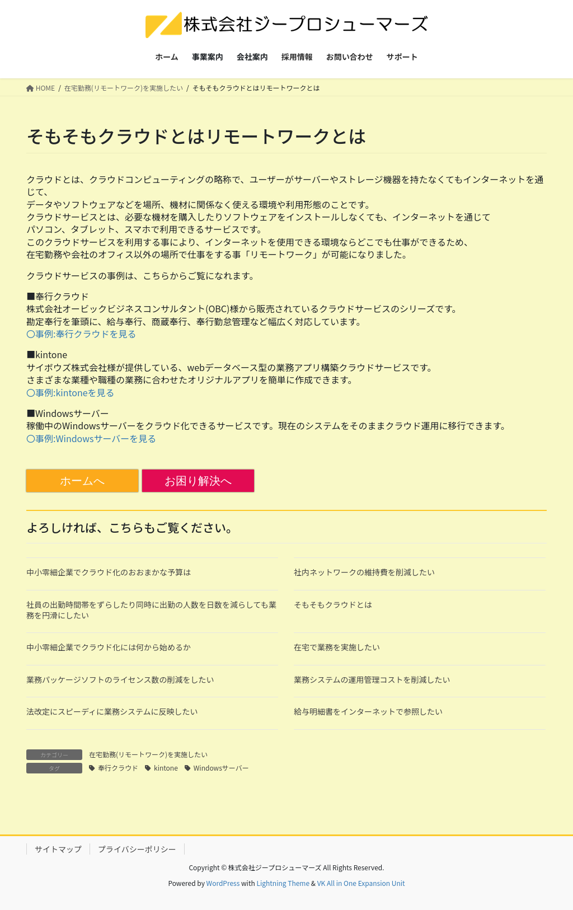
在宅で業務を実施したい (337, 647)
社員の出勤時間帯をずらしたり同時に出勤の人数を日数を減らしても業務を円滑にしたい (151, 610)
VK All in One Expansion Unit (361, 883)
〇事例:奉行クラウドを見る (81, 333)
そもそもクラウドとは (333, 604)
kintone (166, 767)
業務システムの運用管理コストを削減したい (372, 679)
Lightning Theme (282, 883)
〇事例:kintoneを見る (70, 392)
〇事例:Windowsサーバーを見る (91, 438)
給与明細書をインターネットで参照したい (368, 711)
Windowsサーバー (221, 767)
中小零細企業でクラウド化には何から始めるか (108, 647)
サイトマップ (58, 849)
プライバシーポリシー (137, 849)
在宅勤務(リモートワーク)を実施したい (148, 754)
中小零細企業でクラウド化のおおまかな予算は (108, 572)
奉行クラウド (118, 767)
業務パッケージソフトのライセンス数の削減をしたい (120, 679)
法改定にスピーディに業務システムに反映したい (112, 711)
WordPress (223, 883)
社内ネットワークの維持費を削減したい (364, 572)
